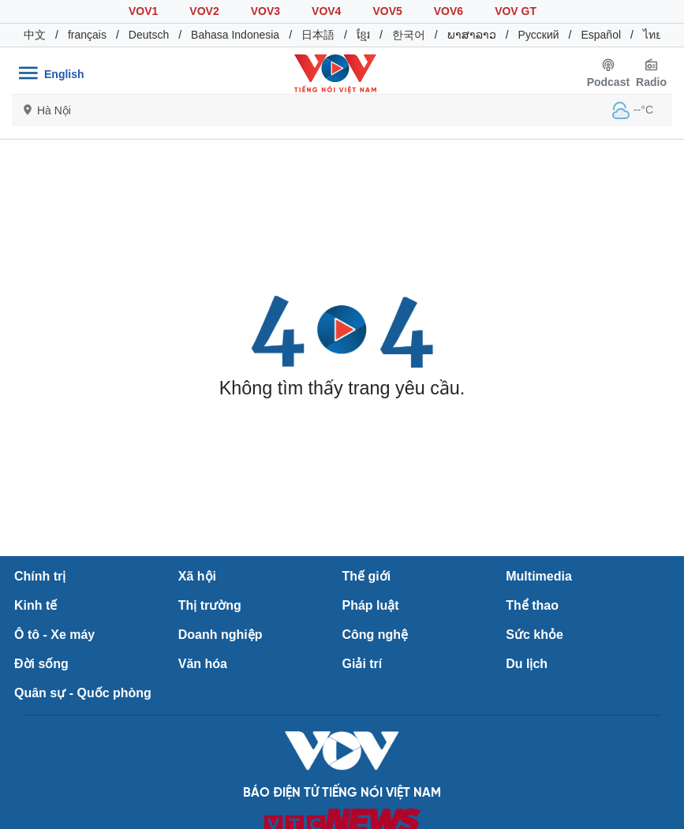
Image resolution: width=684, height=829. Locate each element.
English (64, 74)
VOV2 (204, 11)
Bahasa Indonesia (235, 34)
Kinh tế (35, 605)
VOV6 (448, 11)
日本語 (318, 34)
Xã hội (197, 576)
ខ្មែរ (363, 34)
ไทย (652, 34)
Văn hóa (202, 663)
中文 (35, 34)
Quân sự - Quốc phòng (82, 693)
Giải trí (362, 663)
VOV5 (387, 11)
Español (601, 34)
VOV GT (515, 11)
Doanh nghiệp (220, 634)
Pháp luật (370, 605)
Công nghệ (375, 634)
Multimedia (539, 576)
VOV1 (143, 11)
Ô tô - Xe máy (54, 634)
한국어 (408, 34)
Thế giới (366, 576)
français (87, 34)
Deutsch (149, 34)
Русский (538, 34)
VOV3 (265, 11)
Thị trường (209, 605)
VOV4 (326, 11)
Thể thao (532, 605)
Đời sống (41, 663)
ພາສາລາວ (471, 34)
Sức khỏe (534, 634)
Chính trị (39, 576)
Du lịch (527, 663)
